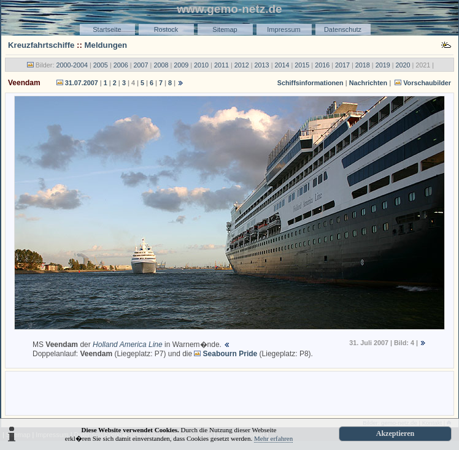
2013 (262, 65)
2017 (342, 65)
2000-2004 (72, 65)
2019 (383, 65)
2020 (403, 65)
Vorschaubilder (427, 82)
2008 (160, 65)
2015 (302, 65)
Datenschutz (342, 29)
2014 (281, 65)
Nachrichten (368, 82)
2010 (201, 65)
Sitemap (224, 29)
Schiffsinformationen (310, 82)
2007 (141, 65)
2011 (221, 65)
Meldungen (106, 45)
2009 (181, 65)
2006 (121, 65)
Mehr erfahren (273, 438)
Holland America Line (128, 344)
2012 (241, 65)
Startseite (107, 29)
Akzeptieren (395, 433)
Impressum (283, 29)
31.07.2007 (81, 82)
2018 (362, 65)
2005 (100, 65)
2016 (322, 65)
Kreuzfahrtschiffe (41, 45)
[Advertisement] (229, 392)
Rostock (166, 29)
